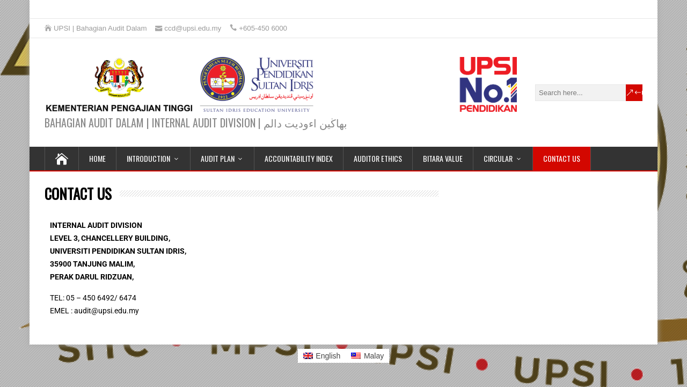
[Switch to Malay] (367, 356)
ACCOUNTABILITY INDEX (299, 158)
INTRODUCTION (148, 158)
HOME (97, 158)
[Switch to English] (322, 356)
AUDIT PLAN (218, 158)
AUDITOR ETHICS (378, 158)
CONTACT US (561, 158)
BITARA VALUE (443, 158)
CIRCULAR (498, 158)
